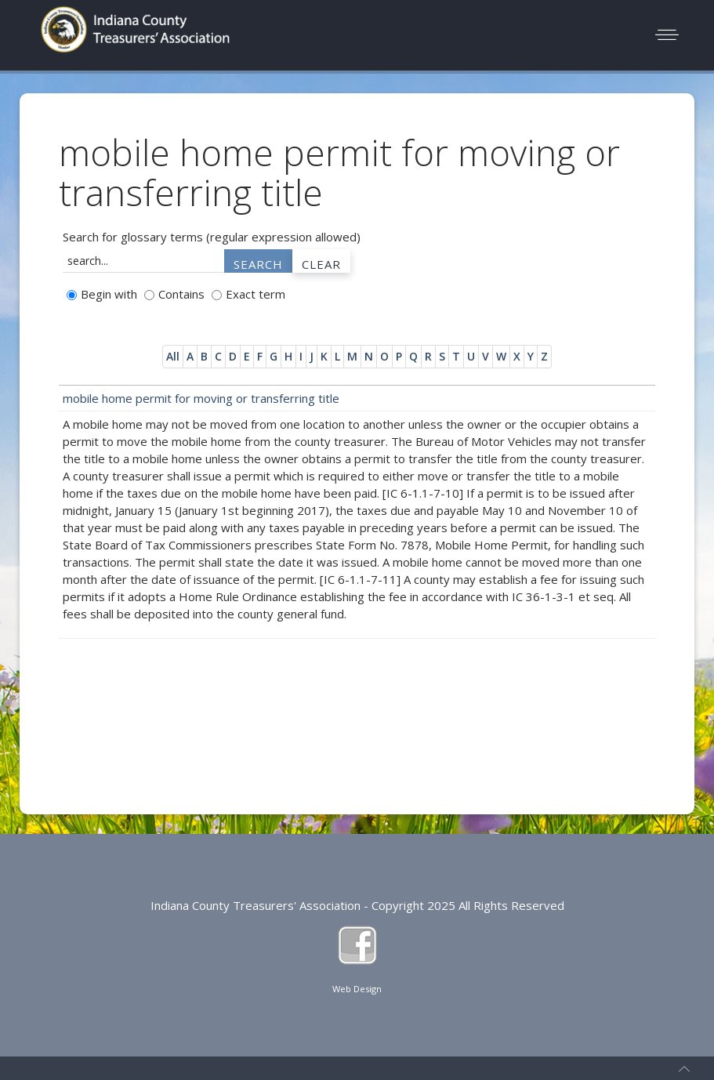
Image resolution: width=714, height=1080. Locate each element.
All (172, 356)
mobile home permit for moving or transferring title (201, 398)
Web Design (357, 989)
